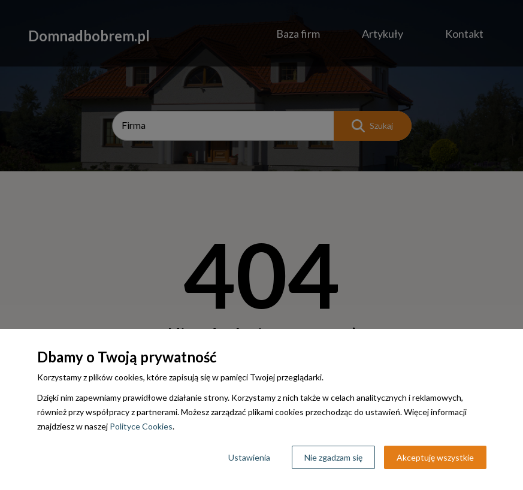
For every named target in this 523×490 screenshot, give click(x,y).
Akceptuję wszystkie (435, 457)
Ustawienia (249, 457)
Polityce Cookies (141, 426)
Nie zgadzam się (333, 457)
